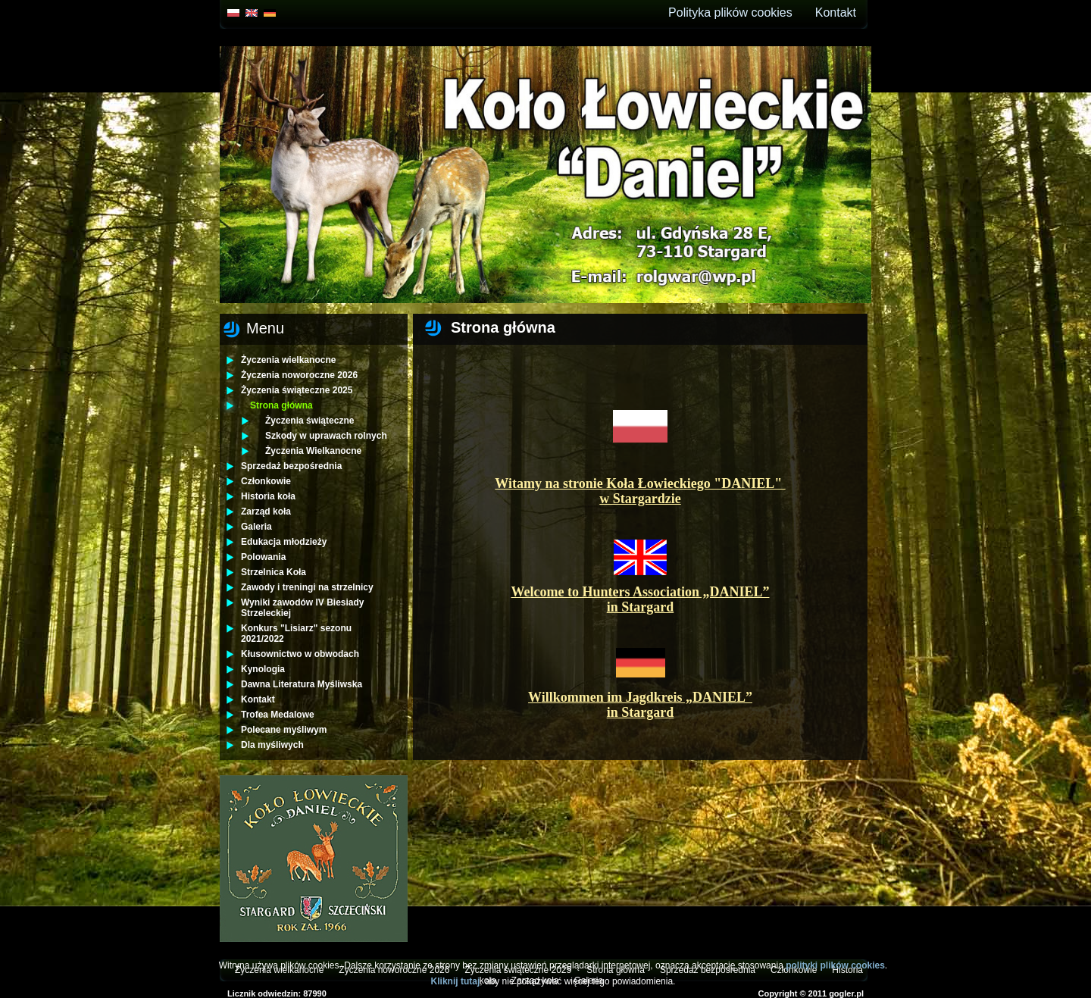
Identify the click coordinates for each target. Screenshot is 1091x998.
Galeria (256, 526)
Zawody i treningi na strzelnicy (307, 587)
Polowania (263, 557)
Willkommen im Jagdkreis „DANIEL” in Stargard (640, 705)
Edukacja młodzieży (284, 542)
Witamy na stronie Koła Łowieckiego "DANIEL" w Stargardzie (640, 491)
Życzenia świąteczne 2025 (296, 390)
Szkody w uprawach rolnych (326, 435)
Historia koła (268, 496)
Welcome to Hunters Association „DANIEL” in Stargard (640, 599)
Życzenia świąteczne (309, 420)
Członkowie (266, 481)
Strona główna (281, 405)
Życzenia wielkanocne (288, 360)
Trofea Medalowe (277, 714)
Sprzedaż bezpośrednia (291, 466)
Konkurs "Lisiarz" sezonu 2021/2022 (296, 633)
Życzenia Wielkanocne (313, 451)
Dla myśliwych (272, 745)
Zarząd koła (266, 511)
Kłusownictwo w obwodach (300, 654)
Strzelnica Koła (273, 572)
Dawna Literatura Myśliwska (301, 684)
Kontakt (835, 12)
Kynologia (263, 669)
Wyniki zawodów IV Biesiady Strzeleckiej (302, 607)
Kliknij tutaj (455, 981)
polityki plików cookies (835, 965)
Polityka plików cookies (730, 12)
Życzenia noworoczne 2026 (299, 375)
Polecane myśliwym (284, 729)
